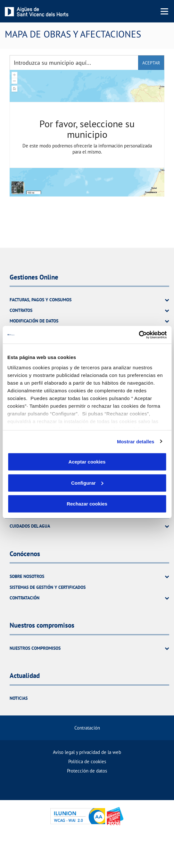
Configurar (87, 482)
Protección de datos (87, 771)
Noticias (19, 698)
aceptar (151, 63)
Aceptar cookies (87, 461)
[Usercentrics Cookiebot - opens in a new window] (139, 334)
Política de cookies (87, 761)
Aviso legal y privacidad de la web (87, 752)
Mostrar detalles (135, 441)
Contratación (87, 728)
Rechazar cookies (87, 503)
